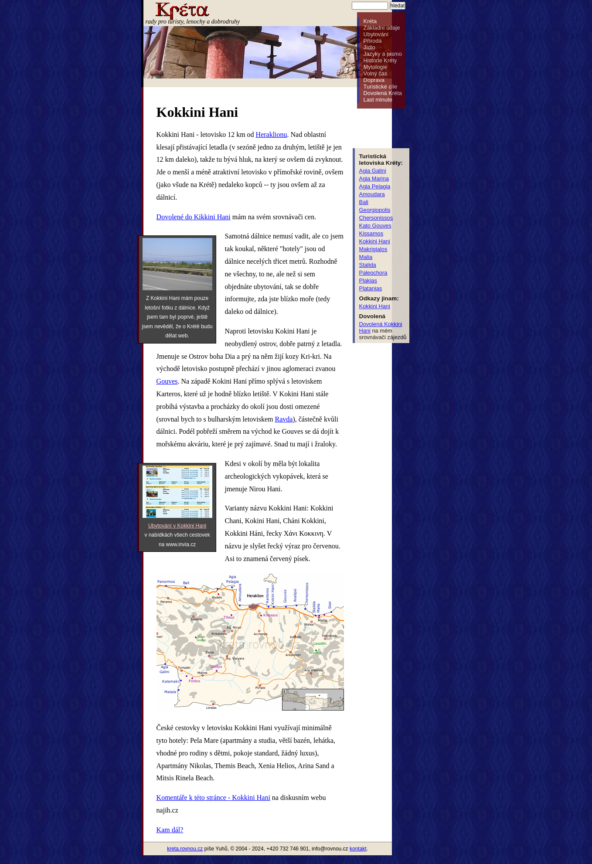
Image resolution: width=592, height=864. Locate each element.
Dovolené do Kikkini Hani (194, 217)
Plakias (368, 280)
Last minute (378, 99)
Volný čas (376, 73)
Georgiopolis (375, 210)
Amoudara (372, 194)
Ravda (284, 419)
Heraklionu (271, 134)
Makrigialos (373, 249)
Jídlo (369, 47)
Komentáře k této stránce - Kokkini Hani (213, 797)
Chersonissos (376, 217)
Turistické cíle (381, 86)
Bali (363, 202)
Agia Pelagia (375, 186)
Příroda (373, 40)
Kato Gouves (375, 225)
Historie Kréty (380, 60)
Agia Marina (374, 178)
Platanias (370, 288)
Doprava (374, 80)
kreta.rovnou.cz (185, 849)
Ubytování (376, 34)
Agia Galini (372, 170)
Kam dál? (170, 829)
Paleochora (373, 272)
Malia (366, 257)
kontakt (358, 849)
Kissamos (371, 233)
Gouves (167, 381)
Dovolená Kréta (383, 93)
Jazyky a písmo (383, 54)
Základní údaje (382, 27)
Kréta (370, 21)
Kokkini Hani (374, 241)
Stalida (367, 265)
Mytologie (376, 67)
